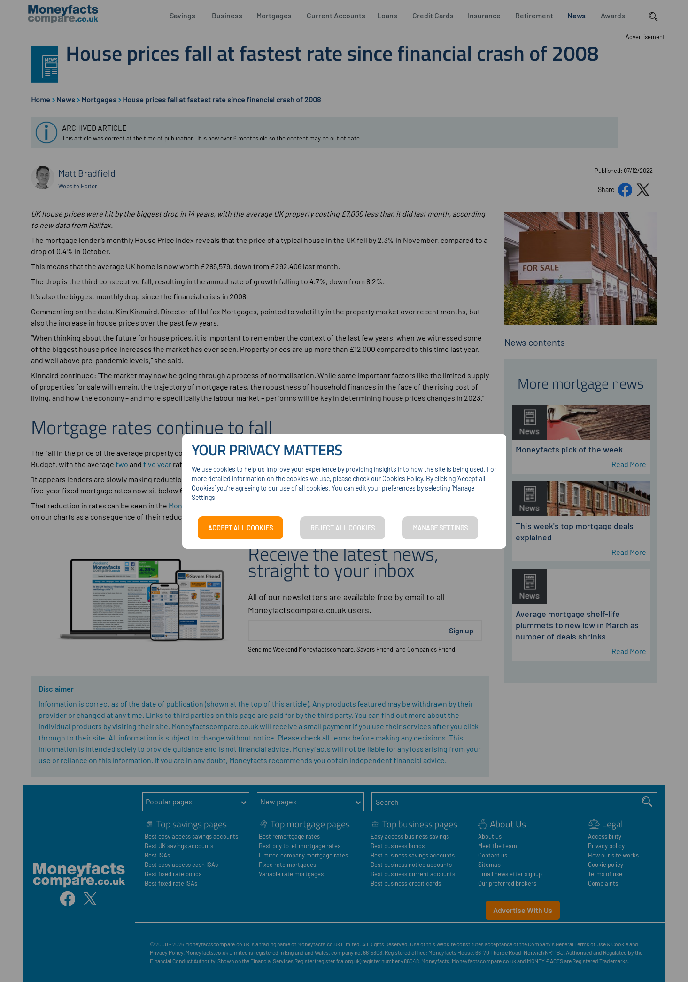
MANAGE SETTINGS (440, 528)
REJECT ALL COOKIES (342, 528)
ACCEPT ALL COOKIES (240, 528)
